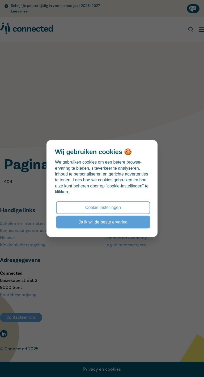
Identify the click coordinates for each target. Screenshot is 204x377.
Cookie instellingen (103, 207)
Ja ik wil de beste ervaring (103, 222)
